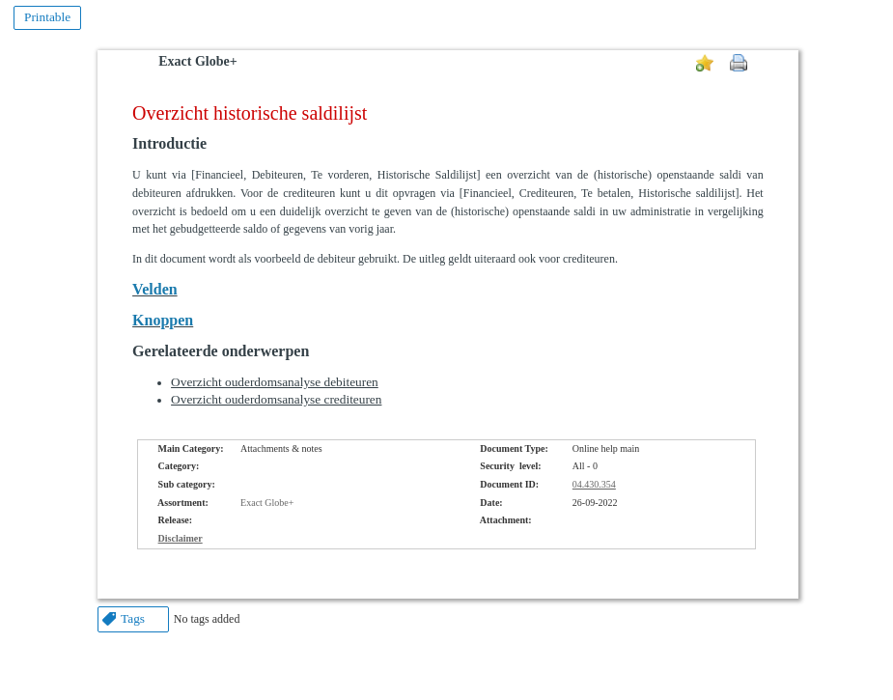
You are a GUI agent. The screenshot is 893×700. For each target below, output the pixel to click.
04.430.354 (594, 484)
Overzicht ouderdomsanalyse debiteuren (274, 382)
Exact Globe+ (197, 61)
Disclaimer (180, 538)
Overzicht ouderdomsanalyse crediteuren (276, 399)
